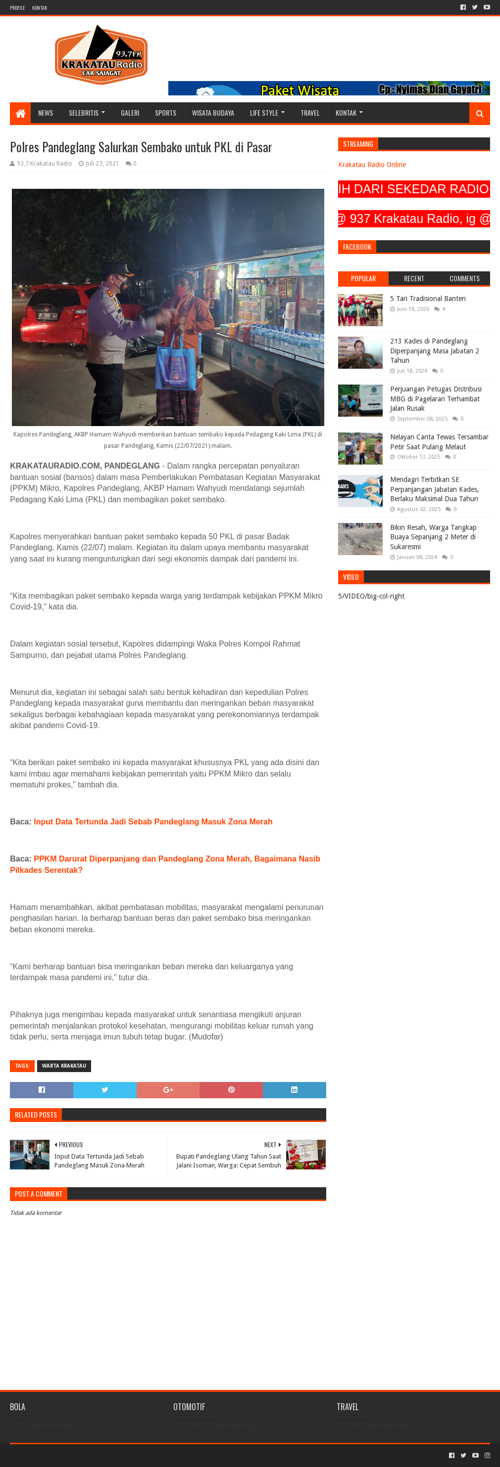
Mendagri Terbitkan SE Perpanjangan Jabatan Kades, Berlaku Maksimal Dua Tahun (434, 489)
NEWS (45, 112)
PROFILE (17, 7)
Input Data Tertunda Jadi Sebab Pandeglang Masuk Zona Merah (153, 822)
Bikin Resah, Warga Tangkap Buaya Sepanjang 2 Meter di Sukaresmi (433, 537)
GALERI (130, 112)
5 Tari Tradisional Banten (428, 298)
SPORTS (165, 112)
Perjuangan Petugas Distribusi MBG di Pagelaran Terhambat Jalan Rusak (436, 398)
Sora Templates (65, 1455)
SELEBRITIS (84, 112)
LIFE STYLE (264, 112)
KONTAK (39, 7)
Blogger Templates (122, 1455)
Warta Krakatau (64, 1066)
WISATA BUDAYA (213, 112)
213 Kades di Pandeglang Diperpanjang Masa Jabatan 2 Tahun (434, 350)
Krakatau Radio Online (372, 165)
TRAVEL (310, 112)
